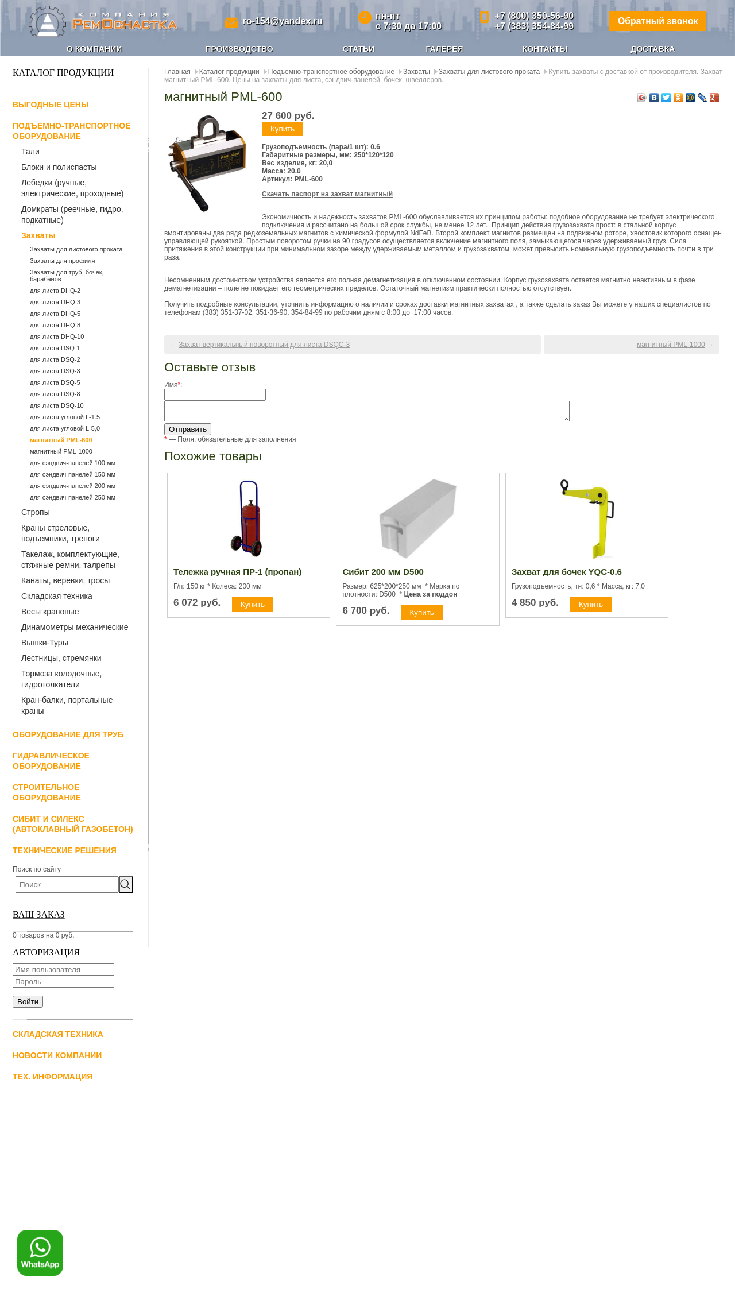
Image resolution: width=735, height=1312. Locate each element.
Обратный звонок (657, 21)
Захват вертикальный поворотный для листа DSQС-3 (264, 344)
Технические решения (65, 850)
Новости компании (57, 1055)
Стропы (35, 512)
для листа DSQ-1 (55, 348)
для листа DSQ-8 (55, 393)
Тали (30, 151)
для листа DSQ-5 (55, 382)
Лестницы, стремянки (61, 658)
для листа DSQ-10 (57, 405)
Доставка (652, 48)
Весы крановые (50, 611)
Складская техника (56, 596)
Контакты (545, 48)
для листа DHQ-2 (55, 290)
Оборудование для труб (68, 734)
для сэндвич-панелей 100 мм (72, 462)
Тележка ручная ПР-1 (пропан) (237, 575)
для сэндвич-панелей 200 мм (72, 485)
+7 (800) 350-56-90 (533, 16)
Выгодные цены (51, 104)
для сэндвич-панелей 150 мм (72, 474)
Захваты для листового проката (76, 249)
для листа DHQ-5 (55, 313)
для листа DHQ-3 (55, 302)
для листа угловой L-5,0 (65, 428)
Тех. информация (52, 1076)
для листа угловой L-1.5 (65, 416)
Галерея (444, 48)
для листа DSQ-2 (55, 359)
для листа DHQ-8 (55, 325)
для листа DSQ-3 (55, 370)
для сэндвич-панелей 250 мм (72, 497)
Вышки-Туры (44, 642)
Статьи (359, 48)
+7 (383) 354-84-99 (533, 26)
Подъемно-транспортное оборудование (331, 72)
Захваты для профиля (62, 260)
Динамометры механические (74, 627)
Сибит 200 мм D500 (382, 575)
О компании (94, 48)
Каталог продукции (229, 72)
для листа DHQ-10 (57, 336)
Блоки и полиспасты (59, 167)
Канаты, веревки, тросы (65, 580)
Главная (177, 72)
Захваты (38, 235)
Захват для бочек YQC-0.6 (567, 575)
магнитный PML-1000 (61, 451)
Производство (239, 48)
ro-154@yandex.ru (282, 21)
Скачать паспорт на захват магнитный (327, 194)
